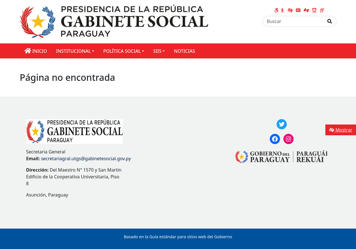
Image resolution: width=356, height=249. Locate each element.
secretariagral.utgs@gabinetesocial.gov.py (86, 158)
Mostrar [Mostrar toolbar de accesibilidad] (340, 130)
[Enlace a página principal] (114, 21)
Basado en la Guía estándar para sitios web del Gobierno (178, 236)
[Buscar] (292, 21)
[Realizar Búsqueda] (329, 21)
